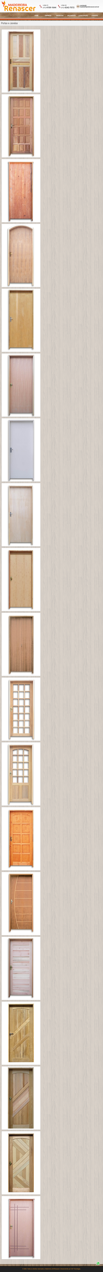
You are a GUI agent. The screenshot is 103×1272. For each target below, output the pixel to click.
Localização (83, 15)
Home (36, 15)
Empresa (48, 15)
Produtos (59, 15)
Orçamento (71, 15)
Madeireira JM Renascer (19, 6)
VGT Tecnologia (75, 1269)
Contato (95, 15)
